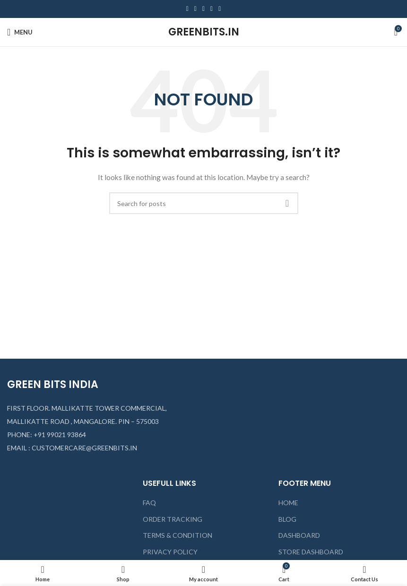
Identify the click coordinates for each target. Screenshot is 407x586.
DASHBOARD (299, 535)
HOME (288, 503)
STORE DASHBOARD (310, 552)
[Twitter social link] (195, 9)
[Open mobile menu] (19, 32)
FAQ (149, 503)
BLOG (287, 519)
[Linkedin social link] (212, 9)
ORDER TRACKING (172, 519)
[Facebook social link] (187, 9)
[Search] (203, 203)
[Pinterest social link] (203, 9)
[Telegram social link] (220, 9)
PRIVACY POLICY (170, 552)
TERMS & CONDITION (177, 535)
